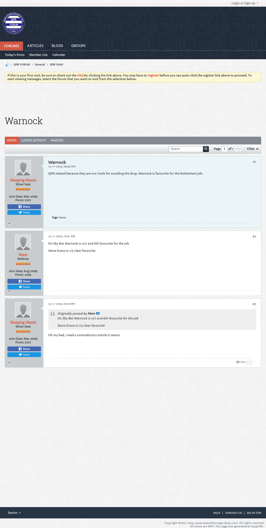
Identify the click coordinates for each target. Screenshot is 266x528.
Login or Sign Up (244, 3)
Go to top (254, 513)
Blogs (57, 46)
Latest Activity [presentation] (33, 140)
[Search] (189, 149)
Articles (35, 46)
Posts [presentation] (12, 140)
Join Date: (16, 196)
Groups (78, 46)
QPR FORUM (21, 64)
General (40, 64)
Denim (14, 513)
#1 (254, 162)
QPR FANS (56, 64)
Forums (11, 46)
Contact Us (233, 513)
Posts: (19, 200)
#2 (254, 236)
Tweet (24, 212)
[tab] (12, 140)
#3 (254, 304)
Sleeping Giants (23, 180)
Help (216, 513)
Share (24, 207)
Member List (38, 55)
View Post (98, 313)
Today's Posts (14, 55)
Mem (23, 255)
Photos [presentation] (57, 140)
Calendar (58, 55)
